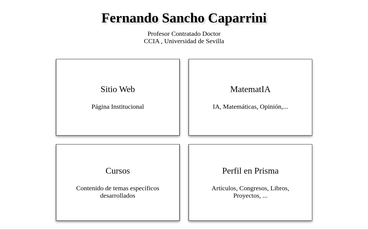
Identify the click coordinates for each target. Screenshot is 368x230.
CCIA (152, 41)
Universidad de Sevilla (194, 41)
